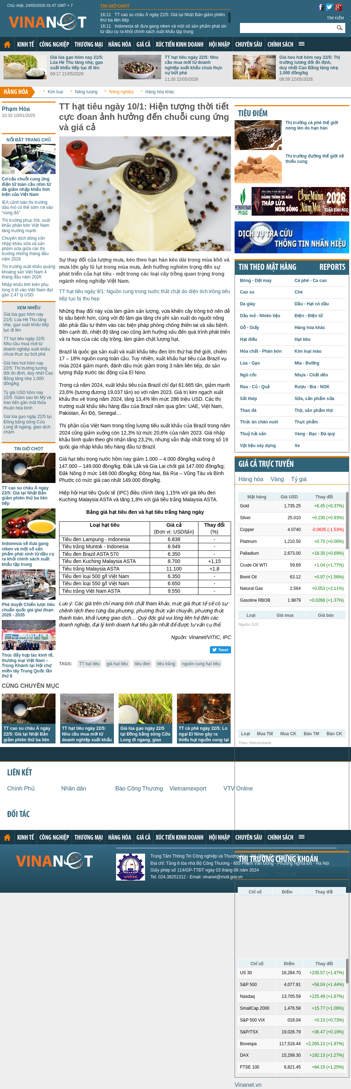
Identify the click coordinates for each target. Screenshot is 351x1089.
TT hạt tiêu (89, 663)
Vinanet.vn (248, 1085)
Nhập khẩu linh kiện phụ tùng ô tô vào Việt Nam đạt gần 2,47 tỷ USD (27, 289)
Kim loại (55, 91)
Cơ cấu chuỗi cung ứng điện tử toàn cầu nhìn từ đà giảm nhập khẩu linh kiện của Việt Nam (26, 187)
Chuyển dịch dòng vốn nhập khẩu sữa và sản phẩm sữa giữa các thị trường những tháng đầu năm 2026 (25, 249)
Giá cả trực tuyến (266, 464)
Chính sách (280, 45)
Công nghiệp (54, 45)
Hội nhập (219, 45)
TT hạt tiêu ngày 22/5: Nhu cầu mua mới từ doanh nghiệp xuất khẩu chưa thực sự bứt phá (193, 65)
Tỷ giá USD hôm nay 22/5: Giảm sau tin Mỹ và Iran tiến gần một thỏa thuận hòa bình (27, 400)
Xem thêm (301, 44)
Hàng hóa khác (159, 91)
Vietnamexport (187, 788)
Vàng (277, 479)
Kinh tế (25, 45)
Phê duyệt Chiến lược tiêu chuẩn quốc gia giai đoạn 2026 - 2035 (28, 610)
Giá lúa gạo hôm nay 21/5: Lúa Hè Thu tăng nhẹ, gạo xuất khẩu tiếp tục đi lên (76, 62)
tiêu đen (142, 663)
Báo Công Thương (139, 788)
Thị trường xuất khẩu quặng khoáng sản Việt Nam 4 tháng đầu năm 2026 (28, 272)
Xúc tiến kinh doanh (179, 45)
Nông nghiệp (121, 91)
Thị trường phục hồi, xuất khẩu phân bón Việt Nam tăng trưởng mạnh (26, 225)
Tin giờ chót (115, 6)
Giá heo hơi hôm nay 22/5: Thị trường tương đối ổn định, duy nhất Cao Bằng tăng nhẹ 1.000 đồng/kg (309, 65)
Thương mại (88, 45)
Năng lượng (86, 91)
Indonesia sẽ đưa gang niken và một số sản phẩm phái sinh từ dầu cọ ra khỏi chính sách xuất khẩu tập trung (164, 29)
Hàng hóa (119, 45)
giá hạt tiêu (117, 663)
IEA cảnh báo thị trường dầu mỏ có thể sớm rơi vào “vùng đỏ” (27, 207)
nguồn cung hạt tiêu (201, 663)
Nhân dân (73, 788)
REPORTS (332, 267)
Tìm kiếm (335, 18)
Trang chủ (7, 44)
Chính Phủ (21, 788)
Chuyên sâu (248, 45)
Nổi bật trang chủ (28, 139)
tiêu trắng (166, 663)
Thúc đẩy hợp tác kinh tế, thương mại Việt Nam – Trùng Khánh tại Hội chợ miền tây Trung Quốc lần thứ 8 (27, 666)
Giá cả (143, 45)
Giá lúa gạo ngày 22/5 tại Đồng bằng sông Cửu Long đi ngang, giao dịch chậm (28, 424)
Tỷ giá (299, 479)
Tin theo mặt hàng (267, 267)
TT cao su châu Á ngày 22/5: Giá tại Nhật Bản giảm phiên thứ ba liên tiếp (162, 17)
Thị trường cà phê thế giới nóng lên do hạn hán (311, 125)
